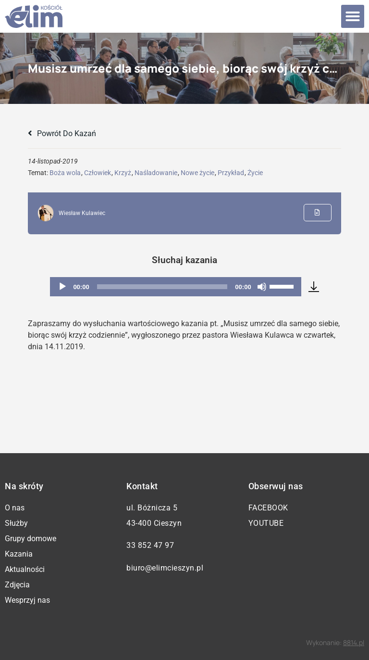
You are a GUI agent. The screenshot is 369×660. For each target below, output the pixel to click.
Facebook (268, 507)
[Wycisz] (262, 287)
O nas (15, 507)
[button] (352, 16)
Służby (16, 523)
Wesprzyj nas (27, 600)
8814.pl (353, 642)
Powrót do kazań (62, 133)
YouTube (266, 523)
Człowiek (97, 173)
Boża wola (65, 173)
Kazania (19, 553)
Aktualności (25, 569)
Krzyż (122, 173)
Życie (255, 173)
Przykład (231, 173)
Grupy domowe (30, 538)
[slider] (162, 286)
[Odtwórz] (62, 287)
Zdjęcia (17, 584)
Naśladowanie (156, 173)
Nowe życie (197, 173)
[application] (175, 286)
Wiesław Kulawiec (82, 213)
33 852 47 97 (150, 545)
